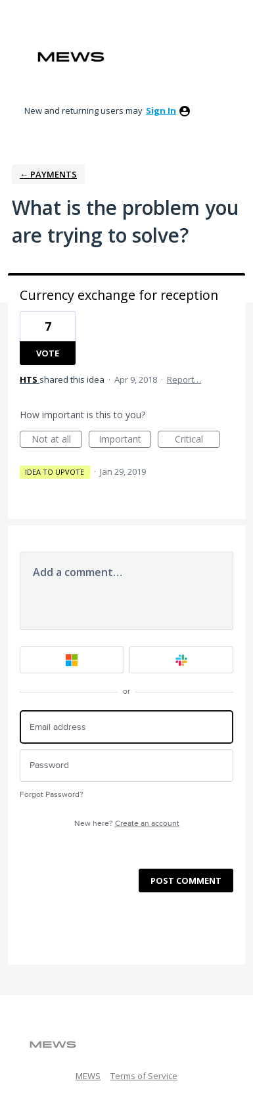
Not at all (57, 440)
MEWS (88, 1076)
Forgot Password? (51, 795)
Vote (47, 353)
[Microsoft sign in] (72, 659)
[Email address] (126, 727)
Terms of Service (143, 1076)
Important (125, 440)
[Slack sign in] (181, 659)
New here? (126, 824)
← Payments (48, 174)
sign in (161, 110)
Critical (197, 440)
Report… (184, 379)
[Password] (126, 766)
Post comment (185, 880)
